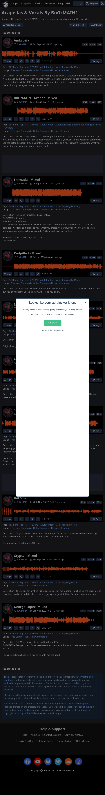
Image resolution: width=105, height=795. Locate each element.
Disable (52, 323)
